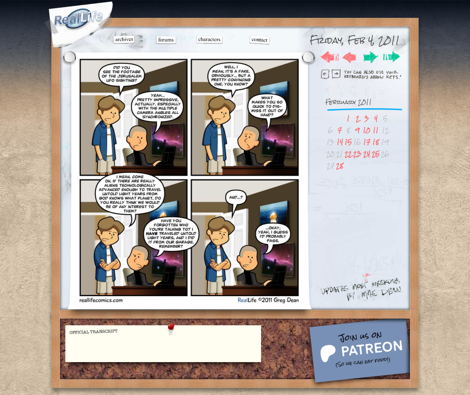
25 (376, 154)
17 (366, 142)
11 (376, 130)
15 (348, 142)
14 (340, 142)
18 (375, 142)
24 (366, 154)
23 (357, 154)
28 (339, 166)
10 (366, 130)
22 (348, 154)
